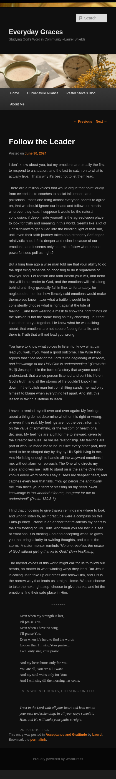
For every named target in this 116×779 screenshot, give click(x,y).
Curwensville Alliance (43, 93)
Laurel (97, 735)
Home (14, 93)
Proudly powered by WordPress (58, 759)
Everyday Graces (36, 32)
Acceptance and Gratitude (66, 735)
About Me (17, 104)
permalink (38, 740)
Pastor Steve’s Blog (80, 93)
